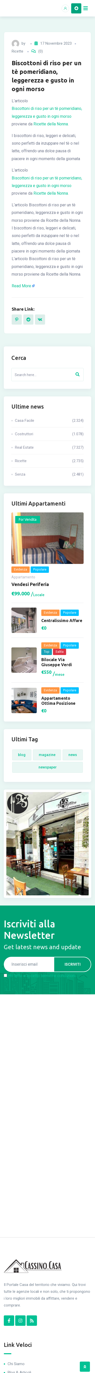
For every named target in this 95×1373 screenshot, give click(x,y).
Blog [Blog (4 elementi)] (22, 755)
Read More (21, 285)
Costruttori (49, 434)
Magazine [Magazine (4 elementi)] (47, 755)
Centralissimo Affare (61, 620)
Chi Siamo (16, 1364)
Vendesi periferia (30, 584)
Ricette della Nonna (50, 124)
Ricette (17, 51)
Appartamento (23, 577)
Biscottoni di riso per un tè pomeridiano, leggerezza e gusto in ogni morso (47, 112)
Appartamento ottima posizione (58, 701)
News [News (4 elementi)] (72, 755)
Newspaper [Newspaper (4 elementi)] (48, 767)
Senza (49, 474)
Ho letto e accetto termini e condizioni (41, 975)
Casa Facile (49, 420)
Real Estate (49, 447)
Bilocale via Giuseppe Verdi (56, 662)
